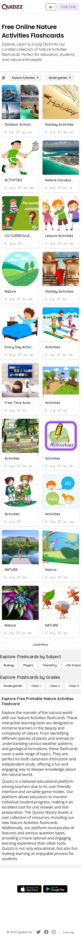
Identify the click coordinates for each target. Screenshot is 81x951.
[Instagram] (54, 932)
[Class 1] (36, 685)
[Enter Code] (68, 6)
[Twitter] (38, 932)
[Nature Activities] (25, 77)
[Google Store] (55, 889)
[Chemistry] (49, 665)
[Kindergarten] (59, 77)
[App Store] (29, 889)
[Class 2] (54, 685)
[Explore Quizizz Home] (12, 7)
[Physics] (28, 665)
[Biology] (9, 665)
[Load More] (40, 644)
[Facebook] (46, 932)
